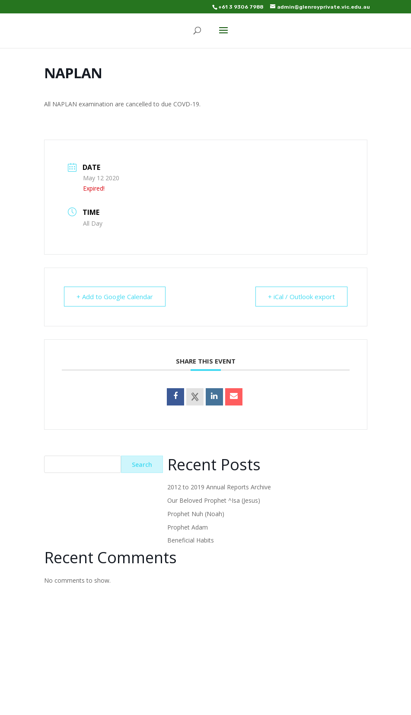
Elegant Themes (186, 703)
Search (142, 464)
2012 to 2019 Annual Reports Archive (219, 487)
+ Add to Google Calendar (114, 296)
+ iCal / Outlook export (301, 296)
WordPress (270, 703)
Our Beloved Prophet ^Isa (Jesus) (213, 500)
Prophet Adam (187, 527)
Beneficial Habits (190, 540)
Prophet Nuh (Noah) (195, 514)
